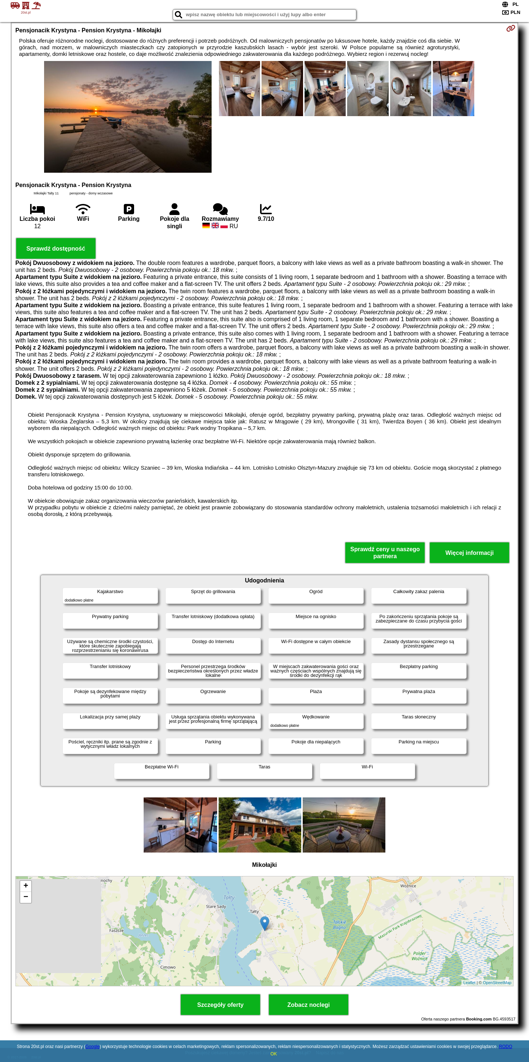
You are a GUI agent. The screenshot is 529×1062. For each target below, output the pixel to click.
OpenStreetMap (497, 982)
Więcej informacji (469, 553)
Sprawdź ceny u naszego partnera (385, 552)
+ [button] (26, 886)
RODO (505, 1046)
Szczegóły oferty (220, 1005)
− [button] (26, 897)
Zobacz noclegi (308, 1005)
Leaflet (469, 982)
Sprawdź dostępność (55, 248)
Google (92, 1046)
